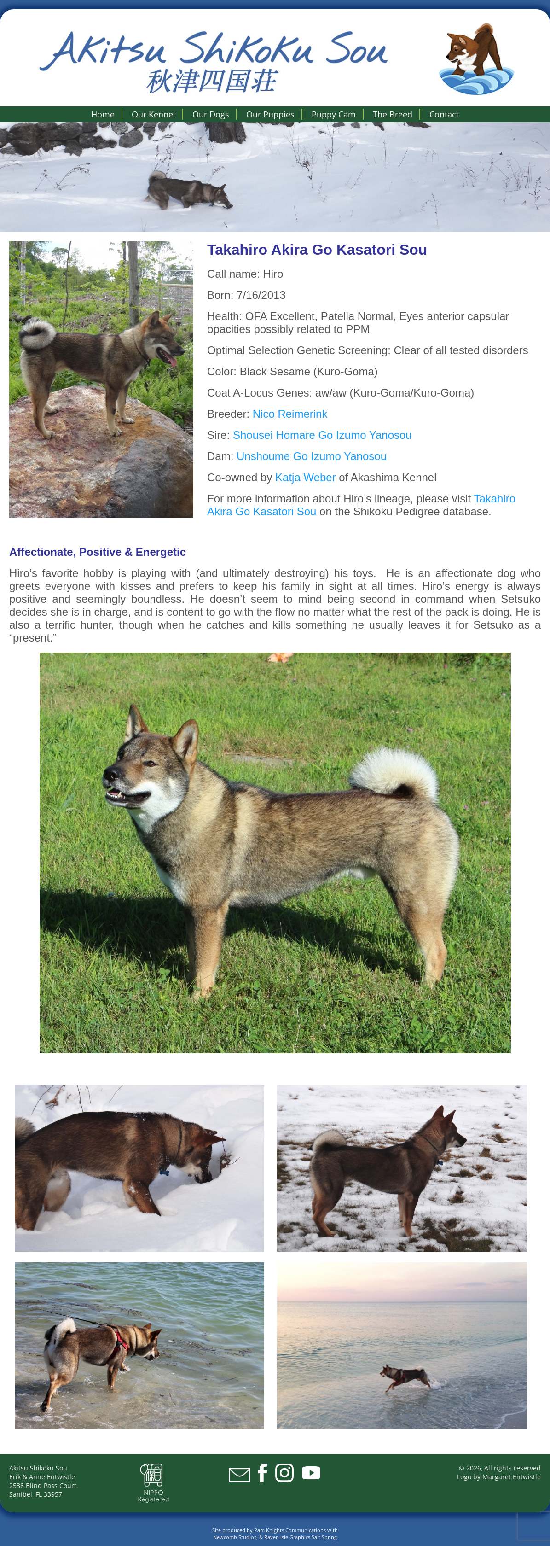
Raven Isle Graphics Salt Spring (300, 1537)
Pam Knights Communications (290, 1530)
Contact (444, 114)
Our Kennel (153, 114)
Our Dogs (210, 114)
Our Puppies (270, 114)
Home (103, 114)
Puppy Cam (334, 114)
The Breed (392, 114)
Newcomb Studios (234, 1537)
